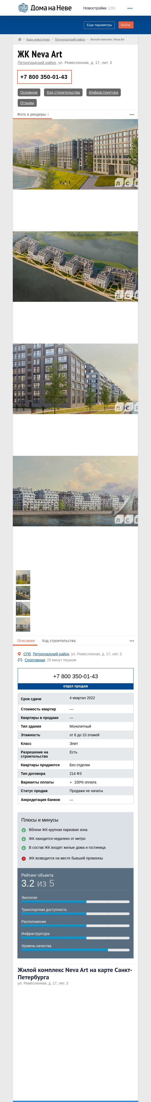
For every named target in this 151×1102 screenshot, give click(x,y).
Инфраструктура (103, 92)
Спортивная (35, 660)
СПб (27, 654)
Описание (26, 641)
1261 (99, 8)
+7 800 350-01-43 (43, 77)
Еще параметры (99, 25)
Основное (29, 92)
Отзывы (27, 103)
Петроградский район (37, 63)
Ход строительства (63, 92)
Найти (125, 25)
